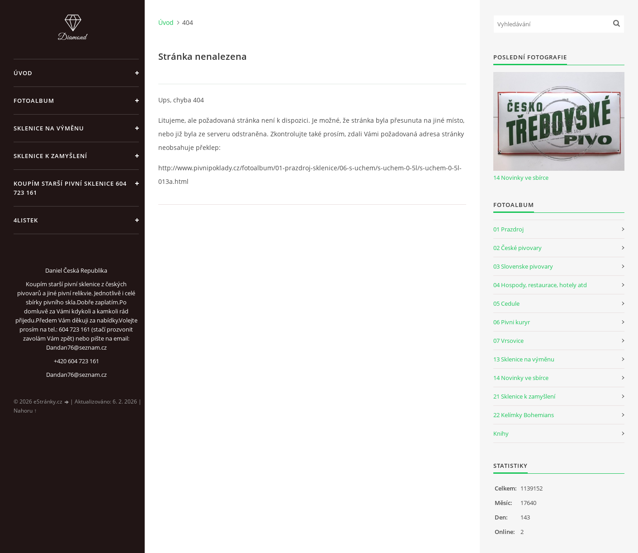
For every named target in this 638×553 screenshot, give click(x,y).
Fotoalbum (34, 100)
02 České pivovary (517, 248)
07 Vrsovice (508, 341)
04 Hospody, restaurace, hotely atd (540, 285)
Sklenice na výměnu (49, 128)
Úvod (23, 73)
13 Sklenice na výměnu (523, 359)
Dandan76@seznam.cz (76, 374)
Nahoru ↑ (25, 410)
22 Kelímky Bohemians (523, 415)
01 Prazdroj (508, 229)
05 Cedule (506, 303)
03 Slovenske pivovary (523, 266)
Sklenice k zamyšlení (50, 156)
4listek (26, 220)
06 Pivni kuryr (511, 322)
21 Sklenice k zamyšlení (524, 396)
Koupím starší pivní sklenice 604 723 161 (70, 188)
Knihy (501, 433)
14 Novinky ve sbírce (520, 177)
